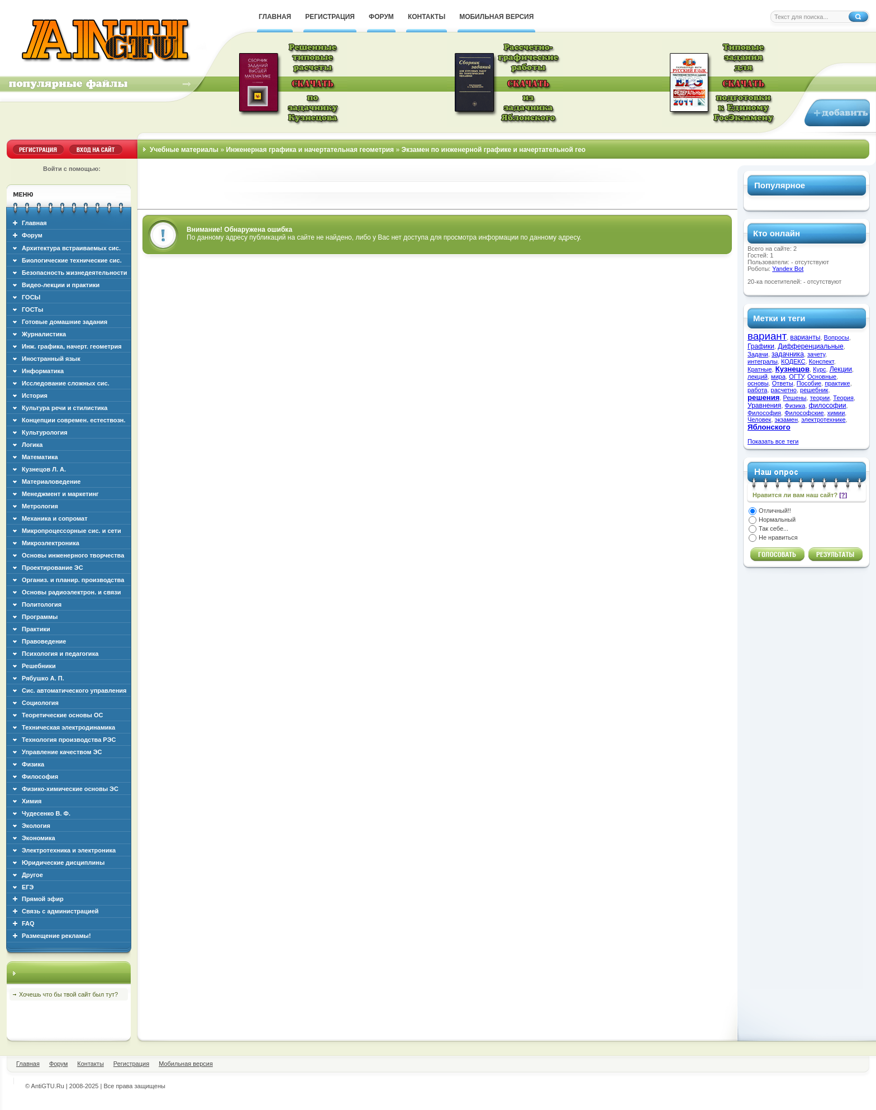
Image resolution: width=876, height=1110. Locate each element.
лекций (758, 376)
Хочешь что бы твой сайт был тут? (68, 994)
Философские (804, 412)
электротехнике (823, 419)
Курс (819, 369)
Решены (795, 397)
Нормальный (777, 519)
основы (758, 383)
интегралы (763, 361)
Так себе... (773, 528)
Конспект (821, 361)
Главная (34, 223)
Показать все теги (773, 441)
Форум (32, 235)
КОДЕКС (793, 361)
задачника (788, 354)
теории (820, 397)
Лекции (841, 369)
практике (837, 383)
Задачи (758, 354)
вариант (767, 336)
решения (763, 397)
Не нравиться (778, 537)
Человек (759, 419)
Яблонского (769, 427)
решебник (814, 390)
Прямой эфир (43, 898)
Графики (761, 346)
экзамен (786, 419)
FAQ (28, 923)
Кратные (760, 369)
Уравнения (764, 405)
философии (827, 405)
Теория (843, 397)
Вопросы (836, 337)
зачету (816, 354)
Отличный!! (775, 510)
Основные (821, 376)
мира (778, 376)
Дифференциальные (811, 346)
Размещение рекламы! (56, 935)
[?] (843, 495)
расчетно (784, 390)
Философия (764, 412)
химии (836, 412)
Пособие (809, 383)
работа (757, 390)
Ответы (782, 383)
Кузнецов (792, 369)
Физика (795, 405)
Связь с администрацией (60, 911)
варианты (805, 337)
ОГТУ (796, 376)
